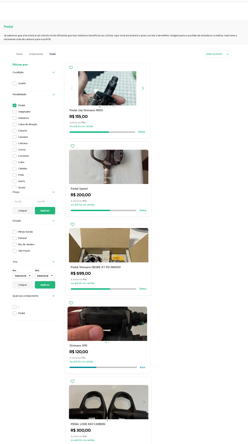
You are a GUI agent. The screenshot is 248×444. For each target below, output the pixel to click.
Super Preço (88, 16)
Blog (178, 393)
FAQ (131, 393)
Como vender (136, 403)
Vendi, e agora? (184, 398)
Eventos (163, 16)
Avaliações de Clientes (95, 413)
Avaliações (113, 16)
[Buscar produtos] (172, 6)
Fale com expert (138, 408)
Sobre (85, 393)
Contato (133, 398)
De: (14, 270)
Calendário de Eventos (188, 408)
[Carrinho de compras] (190, 6)
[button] (58, 6)
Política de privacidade (95, 408)
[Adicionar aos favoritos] (70, 67)
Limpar (22, 211)
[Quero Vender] (220, 6)
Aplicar (45, 211)
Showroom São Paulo (187, 403)
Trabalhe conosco (92, 398)
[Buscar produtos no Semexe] (129, 6)
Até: (37, 270)
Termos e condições (93, 403)
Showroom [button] (139, 16)
